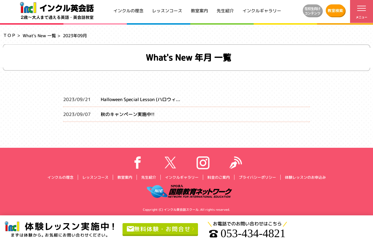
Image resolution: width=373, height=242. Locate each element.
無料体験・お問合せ (159, 229)
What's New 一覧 (39, 36)
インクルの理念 (128, 10)
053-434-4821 (247, 233)
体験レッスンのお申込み (305, 177)
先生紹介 (225, 10)
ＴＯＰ (9, 35)
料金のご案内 (218, 177)
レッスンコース (167, 10)
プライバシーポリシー (257, 177)
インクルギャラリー (261, 10)
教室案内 (199, 10)
